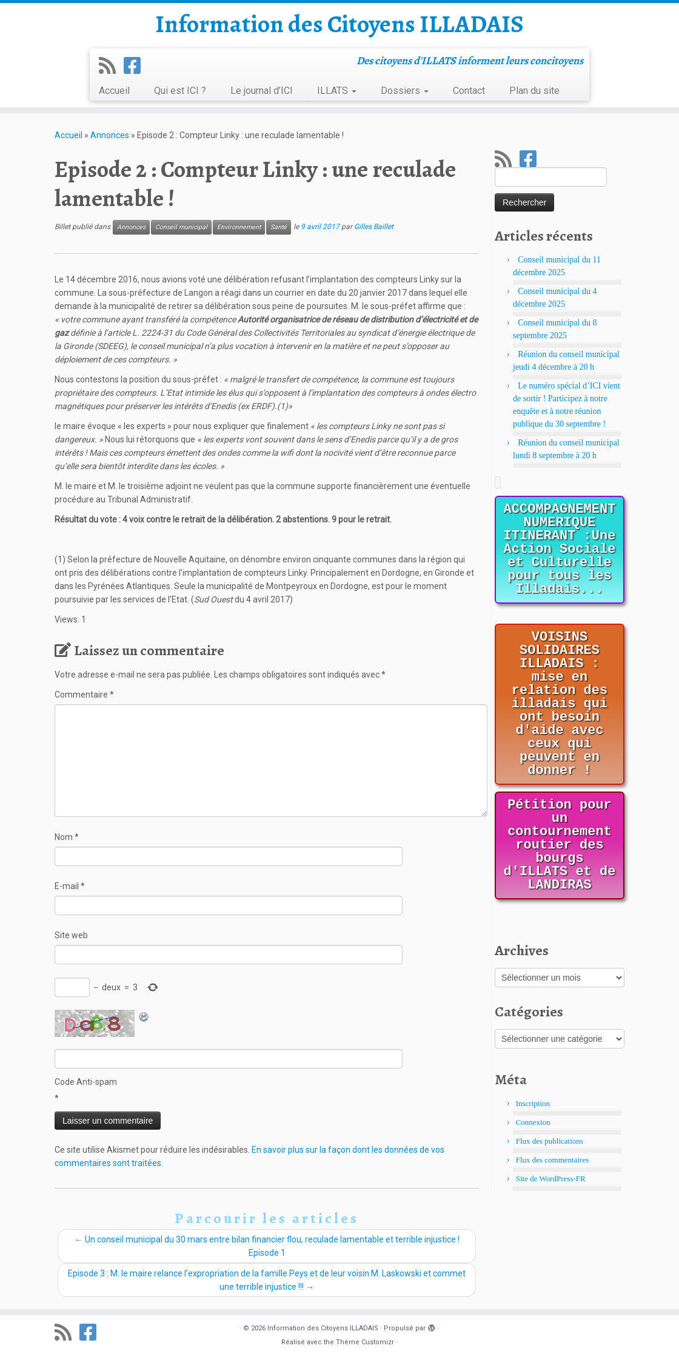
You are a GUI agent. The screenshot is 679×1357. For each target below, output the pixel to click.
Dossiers (405, 90)
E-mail (70, 886)
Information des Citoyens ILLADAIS (339, 24)
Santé (278, 227)
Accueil (114, 90)
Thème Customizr (365, 1342)
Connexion (533, 1122)
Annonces (109, 135)
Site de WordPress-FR (551, 1178)
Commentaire (84, 694)
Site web (71, 935)
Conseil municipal (181, 227)
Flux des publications (549, 1140)
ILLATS (336, 90)
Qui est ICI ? (180, 90)
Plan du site (534, 90)
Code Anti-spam (86, 1082)
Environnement (239, 227)
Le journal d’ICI (261, 90)
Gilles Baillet (373, 226)
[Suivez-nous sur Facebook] (136, 66)
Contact (469, 90)
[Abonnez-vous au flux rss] (111, 66)
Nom (67, 837)
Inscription (533, 1103)
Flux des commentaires (552, 1159)
